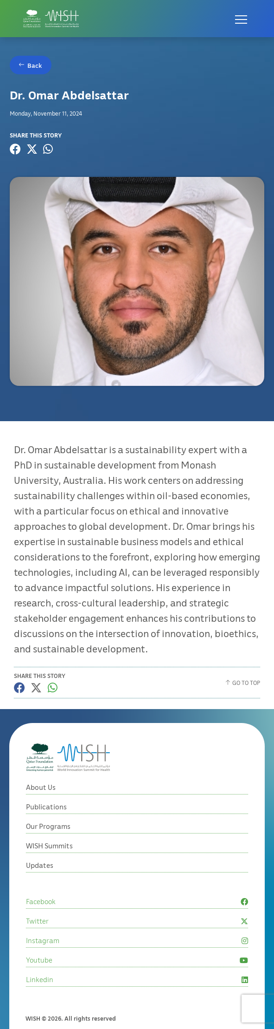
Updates (39, 908)
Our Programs (48, 869)
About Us (41, 830)
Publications (46, 849)
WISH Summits (49, 888)
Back (34, 65)
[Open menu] (241, 18)
